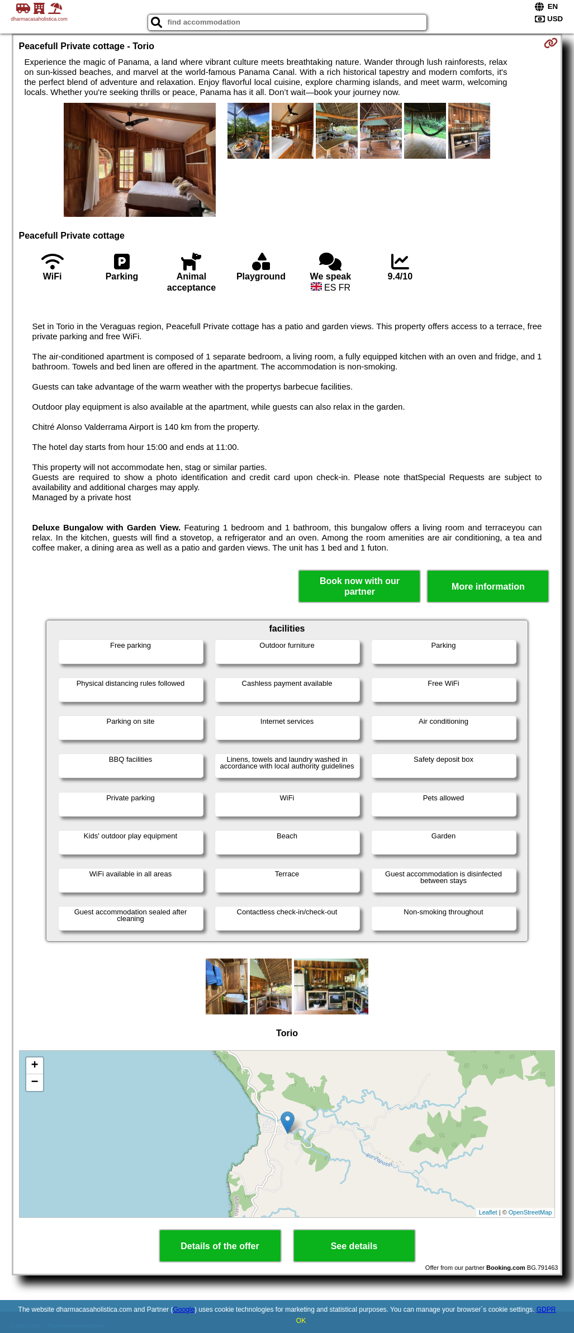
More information (488, 586)
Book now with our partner (360, 586)
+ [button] (34, 1065)
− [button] (34, 1082)
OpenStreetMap (530, 1212)
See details (354, 1246)
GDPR (546, 1309)
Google (184, 1309)
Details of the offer (220, 1246)
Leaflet (488, 1212)
